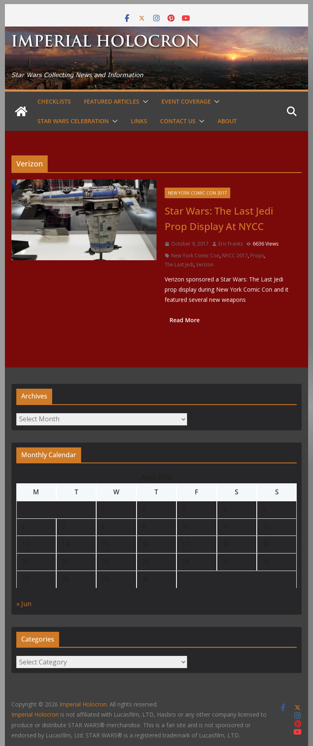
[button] (143, 101)
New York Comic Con (195, 255)
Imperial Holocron (35, 714)
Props (257, 255)
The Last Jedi (179, 264)
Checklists (54, 101)
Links (139, 121)
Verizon (205, 264)
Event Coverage (186, 101)
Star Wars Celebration (73, 121)
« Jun (23, 603)
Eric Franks (230, 243)
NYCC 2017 (235, 255)
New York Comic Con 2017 (197, 193)
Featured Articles (111, 101)
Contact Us (178, 121)
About (227, 121)
